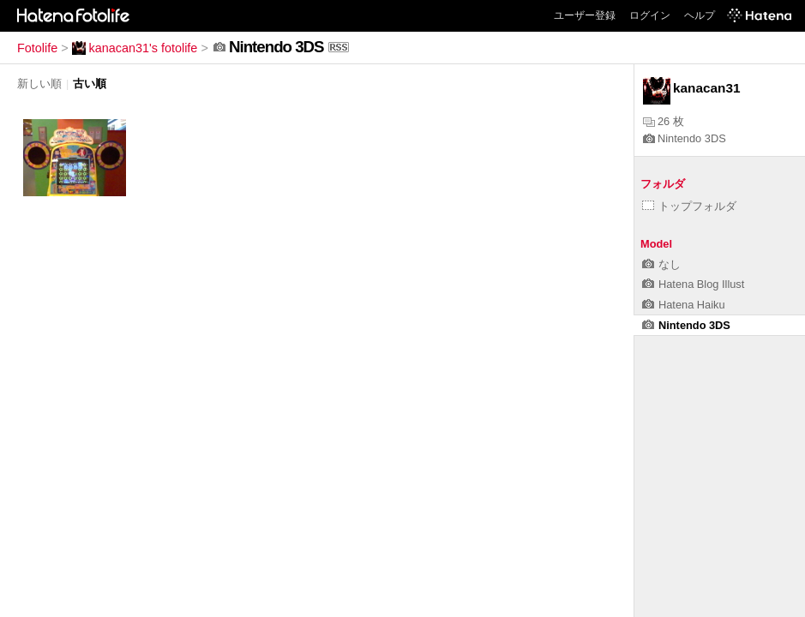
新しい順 (39, 83)
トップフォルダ (689, 206)
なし (661, 264)
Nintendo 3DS (684, 138)
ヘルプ (699, 15)
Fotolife (37, 48)
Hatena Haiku (683, 304)
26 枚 (663, 121)
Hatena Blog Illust (693, 284)
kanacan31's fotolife (135, 48)
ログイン (649, 15)
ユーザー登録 (585, 15)
